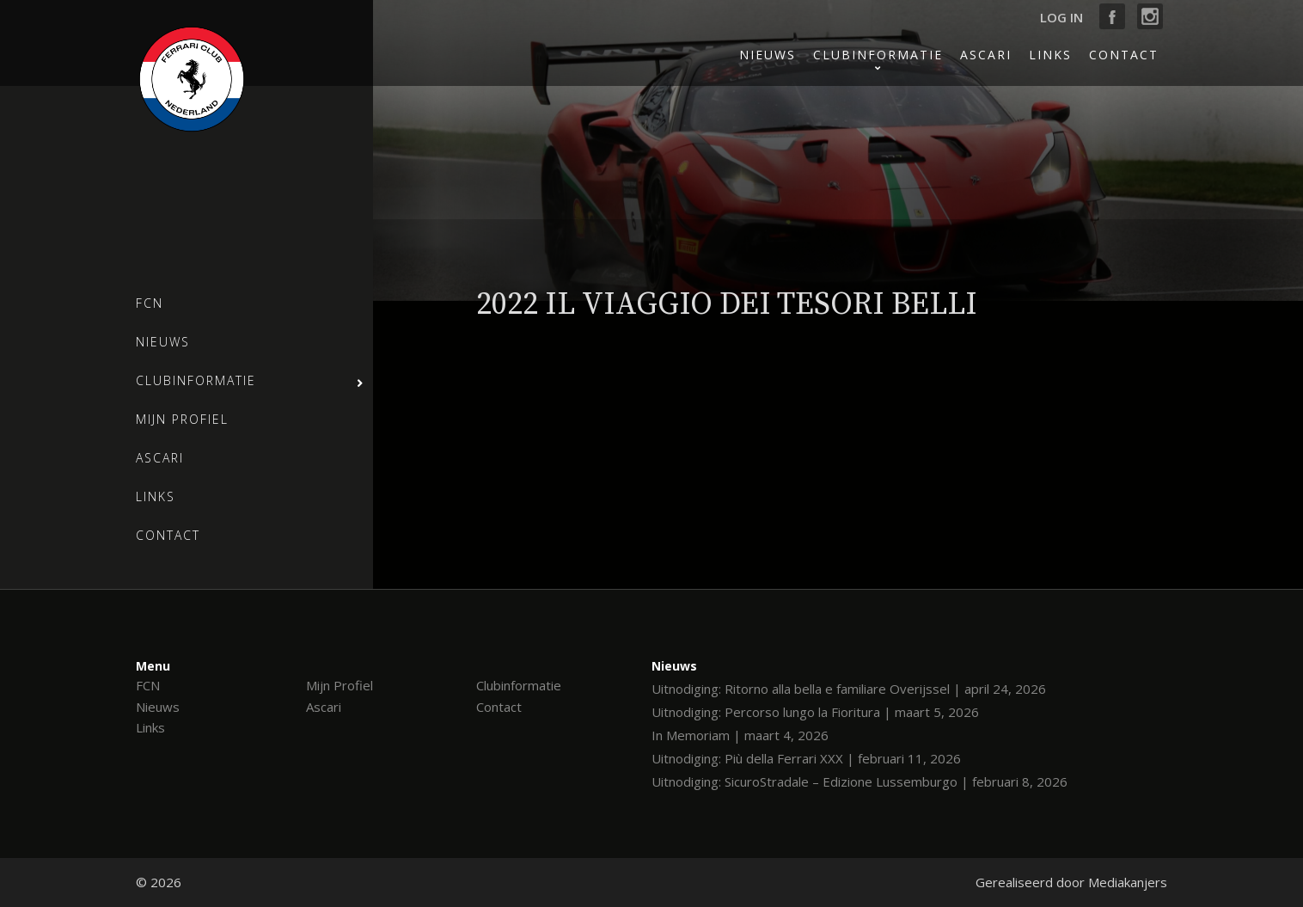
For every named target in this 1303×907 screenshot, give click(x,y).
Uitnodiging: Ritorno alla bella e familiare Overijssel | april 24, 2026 (849, 688)
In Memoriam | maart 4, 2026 (740, 735)
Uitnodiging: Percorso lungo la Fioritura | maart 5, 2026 (815, 711)
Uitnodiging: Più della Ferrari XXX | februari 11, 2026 (806, 758)
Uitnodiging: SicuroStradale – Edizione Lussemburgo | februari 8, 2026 (859, 781)
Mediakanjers (1127, 882)
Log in (1061, 17)
